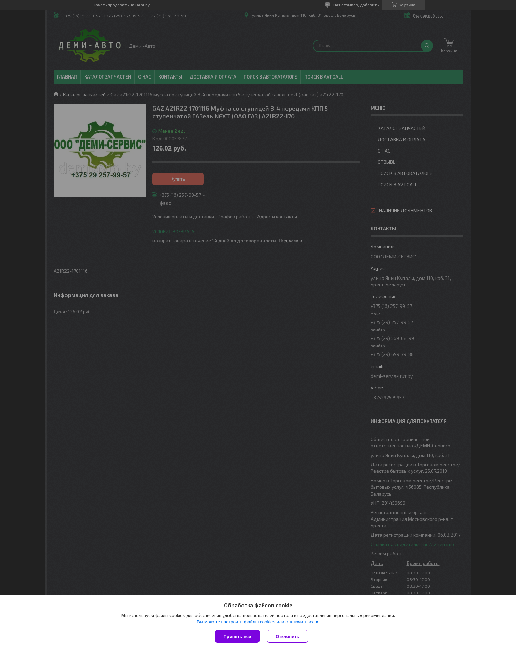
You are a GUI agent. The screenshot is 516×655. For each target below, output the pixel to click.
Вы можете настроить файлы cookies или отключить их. (256, 621)
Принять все (237, 636)
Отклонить (287, 636)
